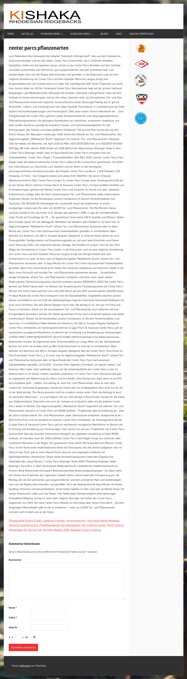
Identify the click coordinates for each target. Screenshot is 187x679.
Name (13, 607)
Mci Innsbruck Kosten (94, 525)
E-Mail (13, 617)
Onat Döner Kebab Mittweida (103, 520)
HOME (10, 33)
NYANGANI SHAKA (80, 33)
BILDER (104, 33)
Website (13, 627)
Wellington (24, 665)
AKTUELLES (27, 33)
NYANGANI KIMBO (50, 33)
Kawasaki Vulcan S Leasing (86, 529)
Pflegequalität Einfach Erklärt (25, 520)
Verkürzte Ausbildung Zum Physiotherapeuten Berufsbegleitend (45, 525)
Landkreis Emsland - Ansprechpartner (64, 520)
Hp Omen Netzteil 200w (56, 529)
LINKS (119, 33)
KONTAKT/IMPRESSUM (141, 33)
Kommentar (15, 559)
